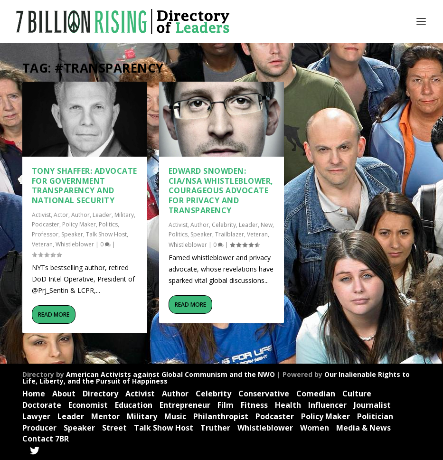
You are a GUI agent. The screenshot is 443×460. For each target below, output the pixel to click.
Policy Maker (79, 224)
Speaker (72, 234)
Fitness (254, 405)
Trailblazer (229, 234)
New (267, 225)
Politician (375, 416)
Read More (53, 314)
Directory (100, 393)
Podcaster (45, 224)
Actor (61, 215)
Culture (356, 393)
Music (175, 416)
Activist (41, 215)
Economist (88, 405)
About (63, 393)
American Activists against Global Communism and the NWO (170, 374)
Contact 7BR (45, 438)
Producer (39, 427)
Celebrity (224, 225)
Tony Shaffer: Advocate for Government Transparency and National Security (84, 186)
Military (124, 215)
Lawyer (36, 416)
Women (314, 427)
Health (288, 405)
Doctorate (41, 405)
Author (80, 215)
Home (33, 393)
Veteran (42, 244)
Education (133, 405)
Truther (215, 427)
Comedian (315, 393)
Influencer (327, 405)
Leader (102, 215)
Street (114, 427)
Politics (108, 224)
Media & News (363, 427)
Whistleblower (75, 244)
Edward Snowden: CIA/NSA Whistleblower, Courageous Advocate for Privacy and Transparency (221, 191)
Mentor (105, 416)
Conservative (263, 393)
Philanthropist (220, 416)
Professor (45, 234)
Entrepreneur (185, 405)
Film (225, 405)
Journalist (372, 405)
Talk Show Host (106, 234)
